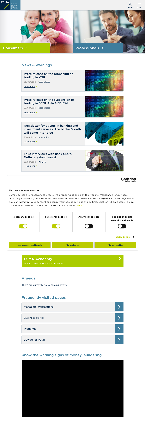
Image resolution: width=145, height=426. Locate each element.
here (79, 205)
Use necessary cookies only (30, 245)
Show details (123, 236)
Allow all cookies (115, 245)
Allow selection (72, 245)
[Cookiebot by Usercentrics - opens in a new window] (123, 180)
